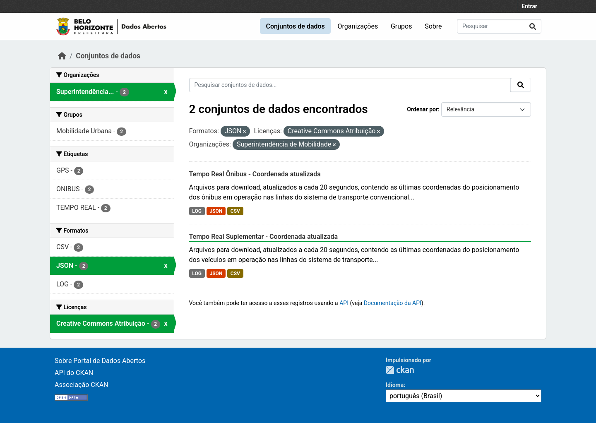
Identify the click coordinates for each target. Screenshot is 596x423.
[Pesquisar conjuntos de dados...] (499, 26)
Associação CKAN (81, 385)
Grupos (401, 26)
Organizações (358, 26)
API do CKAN (74, 373)
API (343, 303)
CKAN (400, 369)
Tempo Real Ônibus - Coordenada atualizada (255, 174)
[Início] (62, 56)
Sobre (433, 26)
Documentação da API (392, 303)
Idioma (395, 385)
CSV (235, 211)
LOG (197, 211)
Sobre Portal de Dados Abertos (100, 361)
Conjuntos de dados (295, 26)
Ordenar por (422, 109)
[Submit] (532, 26)
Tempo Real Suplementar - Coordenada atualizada (263, 236)
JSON (215, 211)
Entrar (529, 6)
